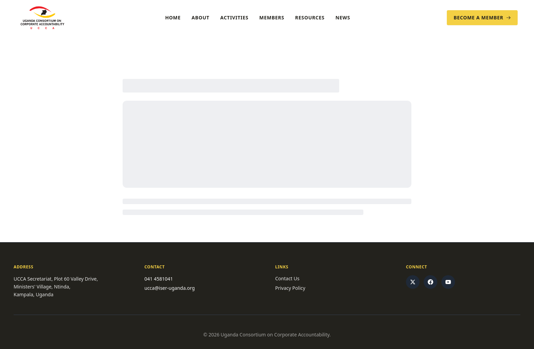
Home (173, 17)
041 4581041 (158, 279)
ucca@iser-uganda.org (169, 288)
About (200, 17)
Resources (310, 17)
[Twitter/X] (413, 282)
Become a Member (482, 17)
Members (271, 17)
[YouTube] (448, 282)
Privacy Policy (290, 288)
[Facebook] (430, 282)
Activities (234, 17)
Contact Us (287, 278)
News (342, 17)
